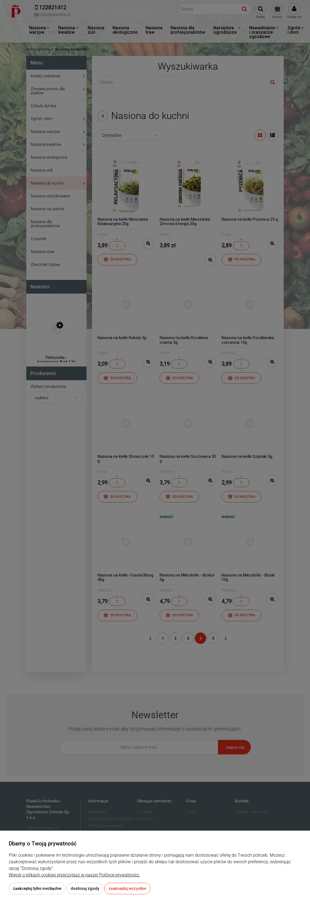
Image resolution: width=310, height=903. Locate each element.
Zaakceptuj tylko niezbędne (37, 888)
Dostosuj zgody (85, 888)
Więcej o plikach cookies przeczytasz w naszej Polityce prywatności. (74, 875)
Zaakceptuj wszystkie (127, 888)
